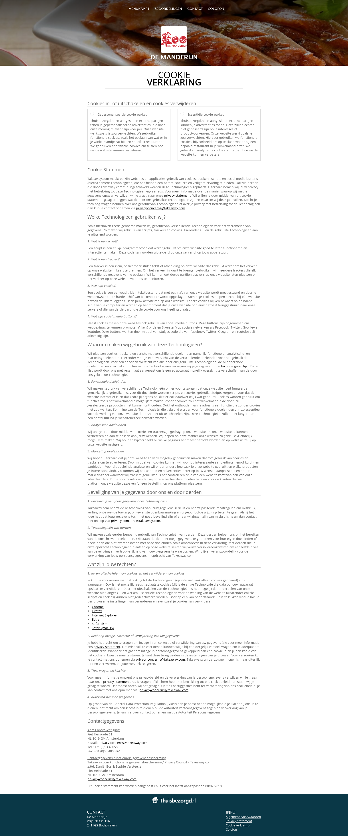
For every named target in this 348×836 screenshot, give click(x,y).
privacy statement (177, 195)
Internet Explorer (104, 615)
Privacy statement (239, 821)
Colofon (231, 829)
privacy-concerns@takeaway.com (160, 208)
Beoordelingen (168, 8)
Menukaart (139, 8)
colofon (216, 8)
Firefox (97, 611)
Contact (195, 8)
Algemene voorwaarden (243, 817)
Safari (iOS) (100, 624)
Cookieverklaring (238, 825)
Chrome (98, 607)
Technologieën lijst (235, 366)
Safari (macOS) (103, 628)
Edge (95, 619)
